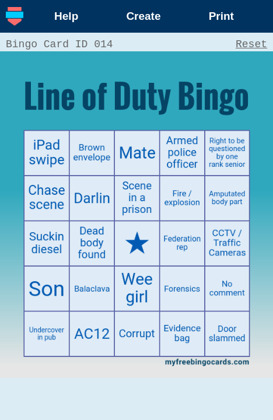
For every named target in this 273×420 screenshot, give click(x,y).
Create (143, 16)
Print (221, 16)
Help (66, 16)
